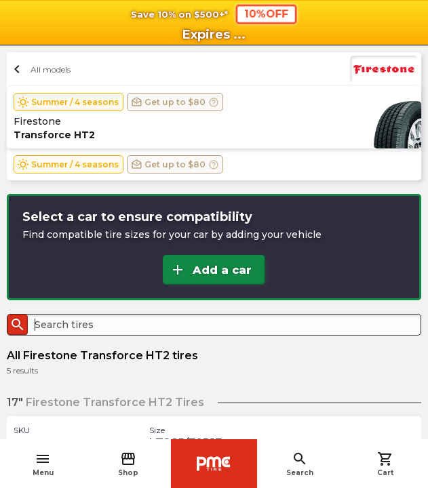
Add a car (211, 270)
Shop (128, 464)
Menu (43, 464)
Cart (385, 464)
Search (299, 464)
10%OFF (266, 13)
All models (40, 69)
